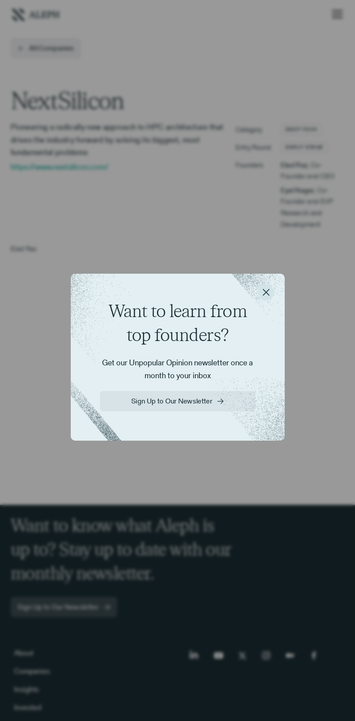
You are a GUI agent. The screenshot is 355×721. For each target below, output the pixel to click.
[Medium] (290, 655)
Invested (27, 707)
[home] (35, 14)
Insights (26, 689)
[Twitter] (242, 655)
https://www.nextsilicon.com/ (59, 166)
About (23, 652)
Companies (32, 671)
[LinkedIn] (194, 655)
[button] (335, 14)
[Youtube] (218, 655)
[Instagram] (266, 655)
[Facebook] (314, 655)
